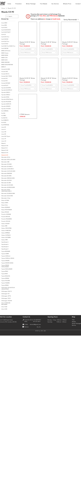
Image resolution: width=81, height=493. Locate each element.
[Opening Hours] (52, 317)
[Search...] (12, 16)
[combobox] (28, 49)
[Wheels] (74, 321)
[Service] (74, 325)
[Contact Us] (26, 317)
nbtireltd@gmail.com (35, 324)
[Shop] (73, 317)
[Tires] (73, 320)
